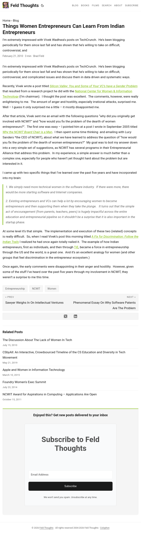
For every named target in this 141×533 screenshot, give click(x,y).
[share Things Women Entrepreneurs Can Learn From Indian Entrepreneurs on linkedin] (75, 316)
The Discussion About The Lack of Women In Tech (37, 340)
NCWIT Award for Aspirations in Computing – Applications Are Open (50, 394)
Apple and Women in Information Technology (34, 370)
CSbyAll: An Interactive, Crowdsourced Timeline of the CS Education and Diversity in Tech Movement (64, 354)
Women (52, 288)
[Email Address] (70, 474)
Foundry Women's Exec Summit (24, 382)
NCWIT (36, 288)
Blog (16, 20)
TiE (76, 247)
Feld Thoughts (21, 5)
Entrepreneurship (15, 288)
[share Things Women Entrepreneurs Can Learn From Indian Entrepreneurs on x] (66, 316)
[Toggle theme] (42, 5)
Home (6, 20)
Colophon (104, 528)
